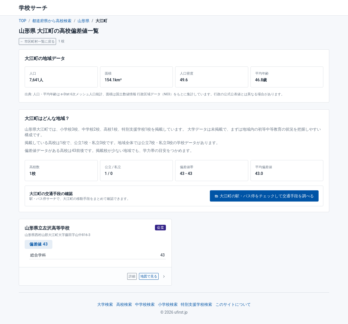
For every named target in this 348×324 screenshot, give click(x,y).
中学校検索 (145, 304)
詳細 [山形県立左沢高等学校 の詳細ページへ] (132, 276)
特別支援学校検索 (196, 304)
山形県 (83, 20)
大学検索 (105, 304)
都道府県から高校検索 (51, 20)
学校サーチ (33, 8)
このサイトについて (233, 304)
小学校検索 (168, 304)
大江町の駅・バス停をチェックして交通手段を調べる (264, 196)
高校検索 (124, 304)
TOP (22, 20)
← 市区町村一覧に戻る (37, 41)
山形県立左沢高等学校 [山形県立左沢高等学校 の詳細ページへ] (47, 228)
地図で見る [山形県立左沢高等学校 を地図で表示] (148, 276)
